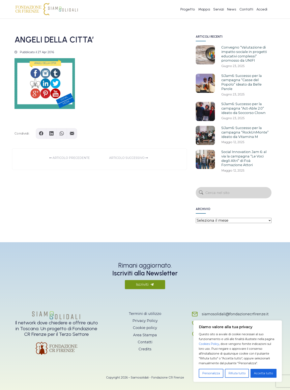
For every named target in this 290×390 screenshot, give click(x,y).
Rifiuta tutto (237, 373)
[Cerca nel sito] (233, 193)
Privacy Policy (145, 321)
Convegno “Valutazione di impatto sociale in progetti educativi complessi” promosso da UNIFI (244, 53)
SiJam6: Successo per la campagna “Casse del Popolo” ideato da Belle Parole (241, 82)
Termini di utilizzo (145, 313)
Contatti (246, 9)
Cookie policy (145, 328)
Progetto (187, 9)
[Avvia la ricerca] (201, 193)
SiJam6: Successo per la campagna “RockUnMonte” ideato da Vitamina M (245, 132)
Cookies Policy (209, 344)
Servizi (218, 9)
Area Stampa (145, 335)
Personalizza (211, 373)
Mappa (204, 9)
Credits (145, 349)
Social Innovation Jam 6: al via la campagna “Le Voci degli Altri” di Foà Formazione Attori (244, 158)
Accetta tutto (263, 373)
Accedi (261, 9)
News (231, 9)
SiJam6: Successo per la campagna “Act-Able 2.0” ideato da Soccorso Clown (243, 108)
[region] (237, 351)
